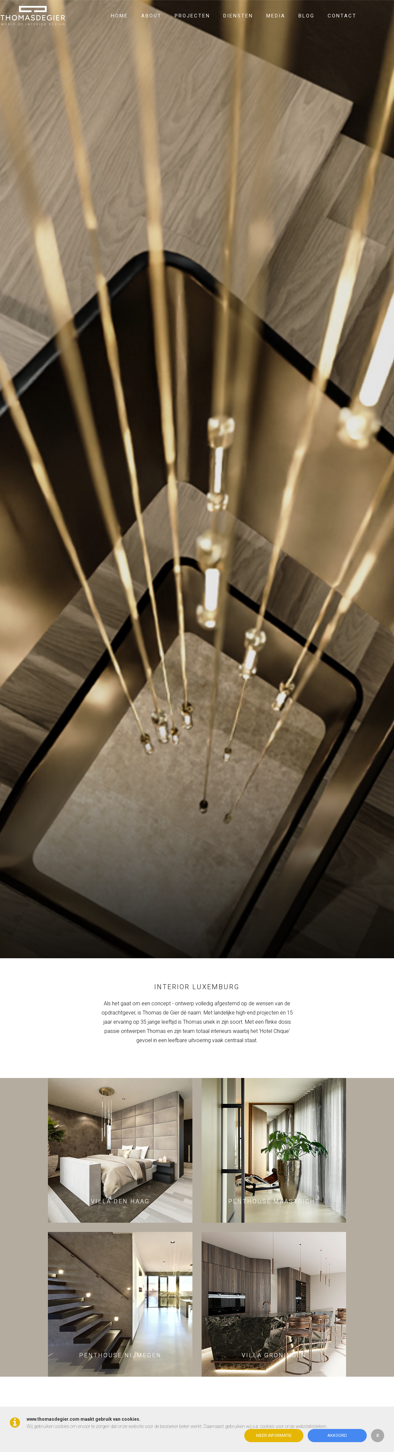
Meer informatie (274, 1435)
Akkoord (337, 1435)
